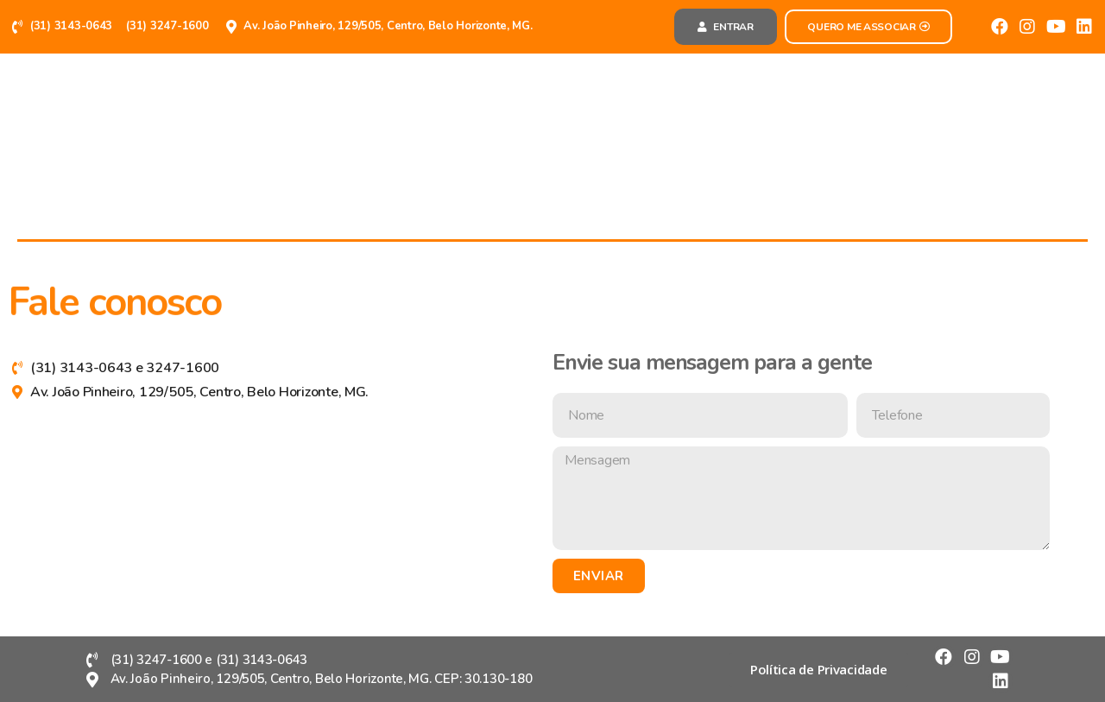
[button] (725, 27)
